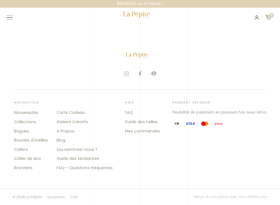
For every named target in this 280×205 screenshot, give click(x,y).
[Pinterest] (154, 74)
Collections (25, 122)
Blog (61, 140)
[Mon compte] (257, 17)
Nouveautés (26, 112)
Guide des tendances (78, 158)
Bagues (21, 131)
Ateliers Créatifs (72, 122)
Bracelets (23, 168)
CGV (74, 197)
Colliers (21, 149)
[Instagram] (126, 74)
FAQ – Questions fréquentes (85, 168)
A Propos (65, 131)
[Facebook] (140, 74)
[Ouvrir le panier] (268, 17)
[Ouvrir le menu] (12, 17)
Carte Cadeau (71, 112)
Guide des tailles (141, 122)
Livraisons (56, 197)
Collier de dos (27, 158)
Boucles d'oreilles (31, 140)
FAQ (129, 112)
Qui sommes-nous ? (77, 149)
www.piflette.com (253, 196)
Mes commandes (142, 131)
